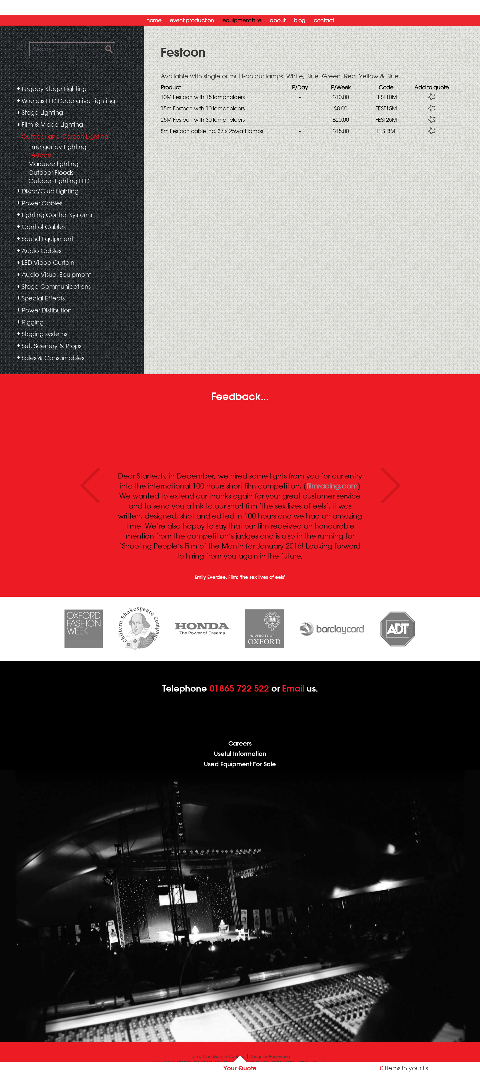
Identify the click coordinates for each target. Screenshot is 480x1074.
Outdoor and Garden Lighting (65, 136)
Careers (240, 743)
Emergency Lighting (57, 146)
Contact (324, 20)
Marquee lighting (53, 163)
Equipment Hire (241, 20)
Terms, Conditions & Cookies (217, 1056)
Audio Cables (41, 250)
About (277, 20)
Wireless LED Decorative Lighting (68, 100)
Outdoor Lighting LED (58, 180)
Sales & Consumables (53, 357)
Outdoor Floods (50, 172)
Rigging (33, 322)
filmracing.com (332, 485)
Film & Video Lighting (52, 124)
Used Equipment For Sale (240, 764)
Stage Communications (56, 286)
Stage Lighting (42, 112)
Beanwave (279, 1056)
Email (293, 688)
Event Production (192, 20)
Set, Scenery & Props (51, 345)
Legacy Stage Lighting (54, 88)
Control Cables (44, 226)
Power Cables (42, 203)
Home (153, 20)
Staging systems (44, 333)
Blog (299, 20)
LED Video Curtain (48, 262)
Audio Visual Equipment (56, 274)
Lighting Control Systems (57, 214)
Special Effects (43, 298)
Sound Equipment (47, 238)
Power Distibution (47, 310)
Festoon (39, 155)
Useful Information (240, 754)
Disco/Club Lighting (50, 191)
